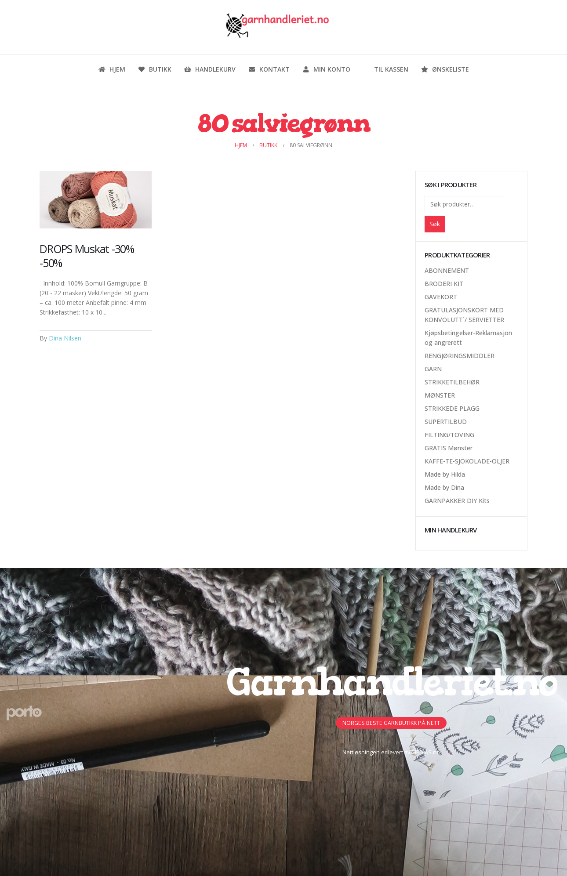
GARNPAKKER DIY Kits (457, 500)
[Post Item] (96, 199)
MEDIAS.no (425, 752)
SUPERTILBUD (446, 421)
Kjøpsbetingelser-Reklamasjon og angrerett (468, 338)
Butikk (154, 69)
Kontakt (269, 69)
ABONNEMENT (447, 270)
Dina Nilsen (65, 338)
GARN (433, 369)
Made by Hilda (445, 474)
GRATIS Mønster (448, 448)
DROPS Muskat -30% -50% (87, 255)
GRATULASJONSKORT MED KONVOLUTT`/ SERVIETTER (464, 315)
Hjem (111, 69)
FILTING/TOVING (449, 435)
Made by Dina (444, 487)
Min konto (326, 69)
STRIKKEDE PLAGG (452, 408)
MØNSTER (440, 395)
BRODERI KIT (444, 283)
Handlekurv (210, 69)
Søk (434, 224)
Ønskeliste (445, 69)
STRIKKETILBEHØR (452, 382)
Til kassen (385, 69)
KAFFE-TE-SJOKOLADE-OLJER (467, 461)
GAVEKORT (441, 297)
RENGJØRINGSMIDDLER (459, 355)
